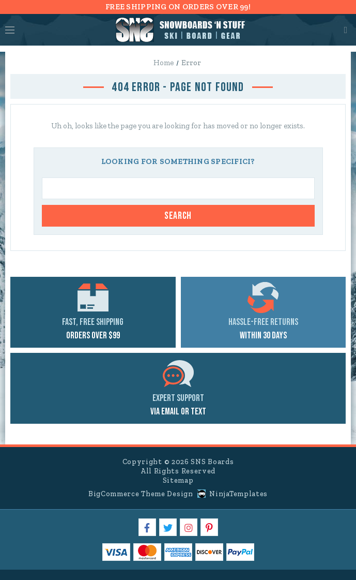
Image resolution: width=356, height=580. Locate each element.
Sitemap (178, 480)
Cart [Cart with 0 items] (345, 30)
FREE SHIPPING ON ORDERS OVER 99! (178, 6)
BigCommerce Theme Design (140, 493)
